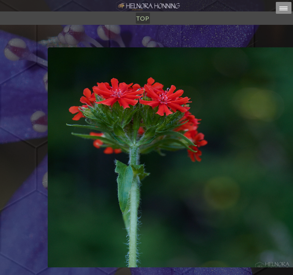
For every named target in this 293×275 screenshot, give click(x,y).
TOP (142, 18)
